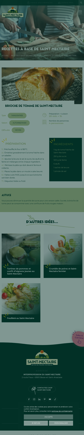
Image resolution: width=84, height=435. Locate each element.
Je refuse (36, 423)
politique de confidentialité (62, 411)
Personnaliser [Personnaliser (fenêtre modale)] (61, 423)
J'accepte (48, 417)
